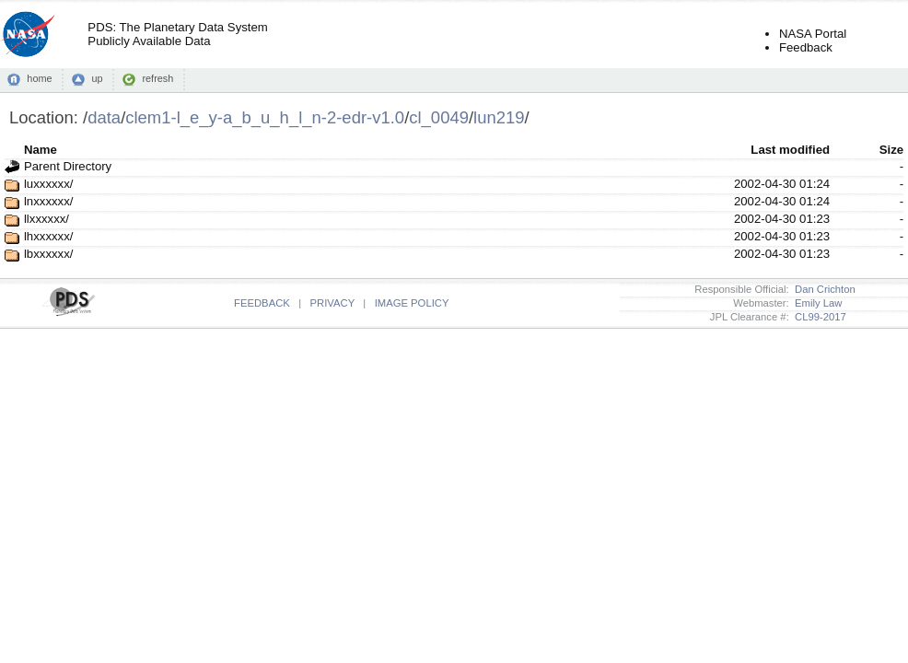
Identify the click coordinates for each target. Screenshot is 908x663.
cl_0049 (439, 117)
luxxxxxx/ (49, 184)
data (104, 117)
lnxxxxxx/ (49, 201)
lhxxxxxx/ (49, 236)
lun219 (498, 117)
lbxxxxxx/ (49, 254)
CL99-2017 (817, 316)
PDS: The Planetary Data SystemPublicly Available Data (177, 34)
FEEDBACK (262, 302)
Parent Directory (67, 166)
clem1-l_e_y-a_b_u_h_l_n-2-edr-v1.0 (264, 117)
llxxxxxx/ (46, 219)
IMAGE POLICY (412, 302)
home (39, 78)
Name (40, 150)
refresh (157, 78)
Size (891, 150)
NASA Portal (812, 34)
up (96, 78)
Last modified (790, 150)
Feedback (805, 47)
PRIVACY (332, 302)
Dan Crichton (822, 289)
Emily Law (816, 302)
